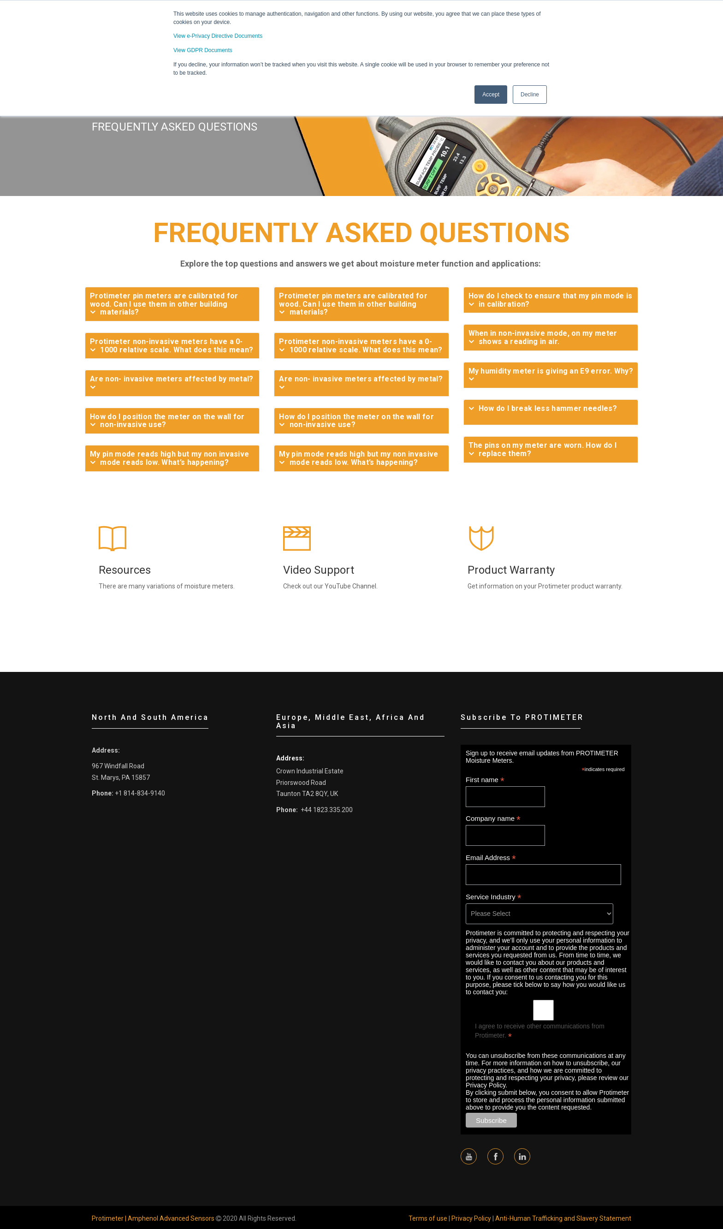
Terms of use (428, 1218)
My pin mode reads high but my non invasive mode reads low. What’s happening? (169, 458)
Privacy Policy (471, 1218)
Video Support (318, 570)
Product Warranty (511, 570)
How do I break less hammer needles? (548, 408)
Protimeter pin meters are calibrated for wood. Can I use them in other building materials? (164, 304)
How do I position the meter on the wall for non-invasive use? (167, 421)
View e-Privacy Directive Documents (217, 36)
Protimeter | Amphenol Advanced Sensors (153, 1218)
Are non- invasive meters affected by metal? (172, 379)
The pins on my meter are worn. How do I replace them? (542, 449)
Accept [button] (490, 93)
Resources (125, 570)
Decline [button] (530, 93)
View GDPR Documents (202, 50)
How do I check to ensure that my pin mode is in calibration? (550, 300)
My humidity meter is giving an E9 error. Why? (550, 371)
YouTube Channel (350, 586)
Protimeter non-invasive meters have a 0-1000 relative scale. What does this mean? (171, 346)
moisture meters (208, 586)
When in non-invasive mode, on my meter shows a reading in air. (542, 337)
